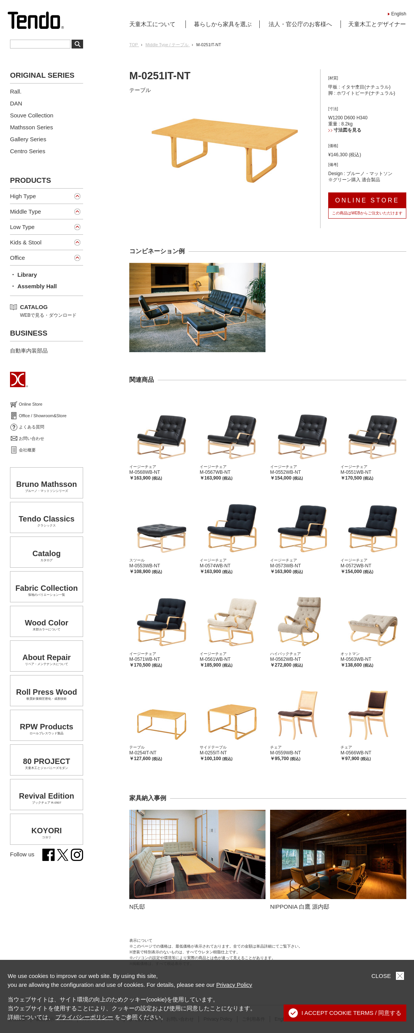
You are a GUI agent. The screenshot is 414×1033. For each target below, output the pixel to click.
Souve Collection (31, 115)
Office (17, 257)
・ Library (23, 274)
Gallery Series (28, 139)
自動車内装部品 (29, 351)
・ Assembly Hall (33, 286)
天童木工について (152, 24)
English (398, 14)
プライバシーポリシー (84, 1017)
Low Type (22, 227)
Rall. (16, 91)
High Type (23, 196)
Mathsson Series (31, 127)
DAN (16, 103)
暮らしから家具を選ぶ (223, 24)
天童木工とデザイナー (377, 24)
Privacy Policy (234, 984)
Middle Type (25, 211)
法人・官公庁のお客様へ (300, 24)
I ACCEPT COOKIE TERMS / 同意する (345, 1013)
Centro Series (27, 151)
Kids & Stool (26, 242)
